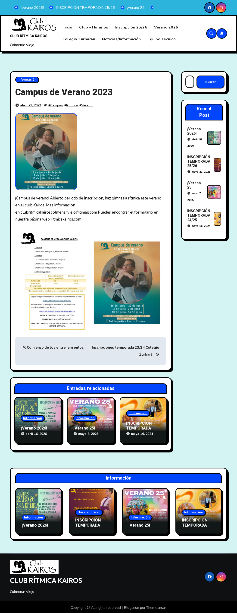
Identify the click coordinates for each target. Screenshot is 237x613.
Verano (87, 105)
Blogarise (131, 606)
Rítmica (72, 105)
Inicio (67, 27)
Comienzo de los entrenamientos (53, 347)
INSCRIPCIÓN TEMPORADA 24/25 (139, 428)
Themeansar (156, 606)
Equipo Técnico (162, 39)
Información (27, 79)
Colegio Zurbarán (78, 39)
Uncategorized (89, 511)
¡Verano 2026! (34, 428)
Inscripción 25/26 (131, 27)
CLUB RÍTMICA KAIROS (28, 35)
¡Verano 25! (84, 428)
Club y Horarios (93, 27)
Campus (56, 105)
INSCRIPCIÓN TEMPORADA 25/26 (198, 161)
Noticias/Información (121, 39)
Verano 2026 (166, 27)
